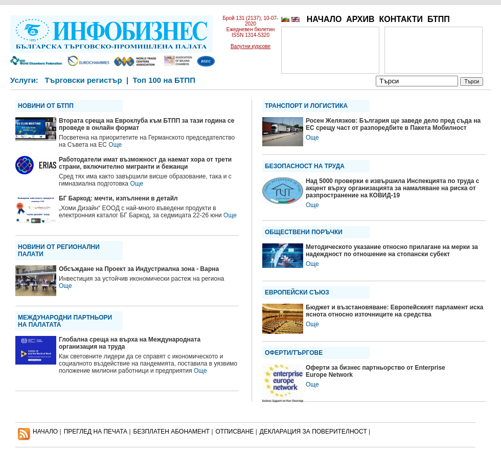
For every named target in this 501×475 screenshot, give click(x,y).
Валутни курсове (250, 46)
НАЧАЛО (324, 19)
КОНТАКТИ (401, 19)
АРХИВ (360, 19)
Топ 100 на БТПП (164, 80)
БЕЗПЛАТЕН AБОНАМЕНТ (171, 431)
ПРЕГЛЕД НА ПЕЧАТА (95, 431)
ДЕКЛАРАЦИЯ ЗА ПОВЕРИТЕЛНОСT (313, 431)
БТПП (438, 19)
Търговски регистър (83, 80)
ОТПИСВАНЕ (235, 431)
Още (115, 144)
